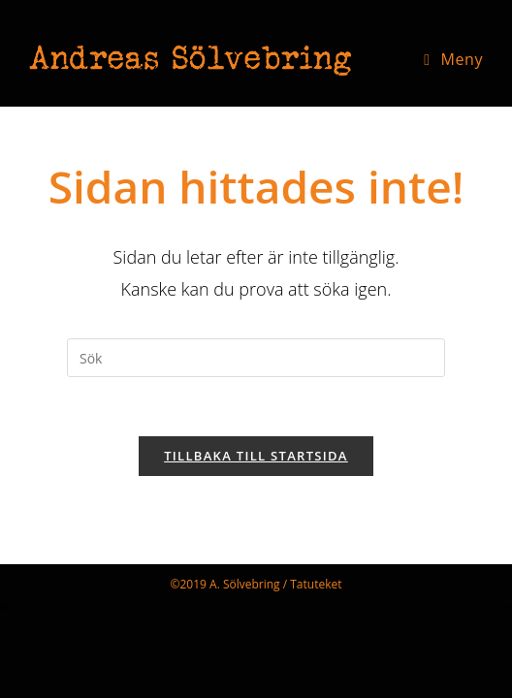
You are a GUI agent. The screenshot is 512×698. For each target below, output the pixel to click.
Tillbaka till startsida (256, 455)
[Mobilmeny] (453, 59)
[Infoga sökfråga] (256, 357)
